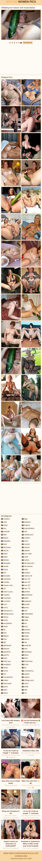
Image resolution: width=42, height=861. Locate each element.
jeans (4, 687)
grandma (6, 652)
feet (3, 633)
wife (24, 690)
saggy (25, 617)
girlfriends (6, 645)
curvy (4, 607)
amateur (5, 519)
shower (26, 633)
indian (4, 680)
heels (4, 668)
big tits (5, 550)
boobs (4, 566)
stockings (27, 652)
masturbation (28, 528)
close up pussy (8, 592)
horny (4, 671)
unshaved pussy (29, 671)
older (25, 569)
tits (24, 668)
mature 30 (27, 576)
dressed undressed (10, 611)
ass (3, 528)
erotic (4, 620)
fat (3, 630)
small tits (26, 645)
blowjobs (5, 563)
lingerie (26, 525)
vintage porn (28, 680)
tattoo (25, 655)
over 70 (26, 588)
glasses (5, 649)
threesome (27, 661)
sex (24, 623)
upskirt (25, 674)
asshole (5, 531)
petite (25, 598)
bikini (4, 554)
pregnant (26, 601)
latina (4, 693)
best (4, 544)
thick (25, 658)
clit (3, 588)
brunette (5, 576)
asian (4, 525)
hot (3, 674)
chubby (5, 582)
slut (24, 642)
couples (5, 595)
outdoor (26, 573)
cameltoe (6, 579)
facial (4, 626)
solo (24, 649)
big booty (6, 547)
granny (5, 655)
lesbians (26, 522)
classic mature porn (10, 585)
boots (4, 569)
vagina (25, 677)
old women (27, 566)
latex (4, 690)
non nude (27, 554)
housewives (7, 677)
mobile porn (27, 535)
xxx (24, 693)
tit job (25, 664)
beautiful (5, 541)
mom (25, 541)
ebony (4, 617)
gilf (3, 642)
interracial (6, 683)
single (25, 636)
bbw (4, 535)
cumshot (5, 601)
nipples (26, 550)
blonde (5, 560)
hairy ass (6, 661)
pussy (25, 607)
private (25, 604)
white (25, 687)
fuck (4, 639)
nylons (25, 560)
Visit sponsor (27, 43)
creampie (6, 598)
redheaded (27, 614)
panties (26, 592)
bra (3, 573)
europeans (6, 623)
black (4, 557)
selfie (25, 620)
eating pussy (7, 614)
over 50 (26, 582)
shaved (26, 630)
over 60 (26, 585)
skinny (25, 639)
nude (25, 557)
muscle (26, 544)
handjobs (6, 664)
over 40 (26, 579)
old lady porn (28, 563)
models (26, 538)
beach (4, 538)
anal (4, 522)
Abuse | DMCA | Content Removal (15, 853)
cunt (4, 604)
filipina (5, 636)
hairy (4, 658)
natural (26, 547)
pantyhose (27, 595)
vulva (25, 683)
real (24, 611)
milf (24, 531)
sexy (25, 626)
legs (24, 519)
